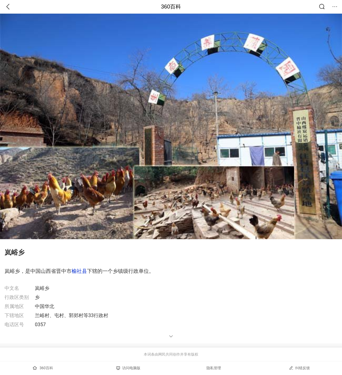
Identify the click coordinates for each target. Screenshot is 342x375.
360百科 (171, 7)
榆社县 (79, 271)
